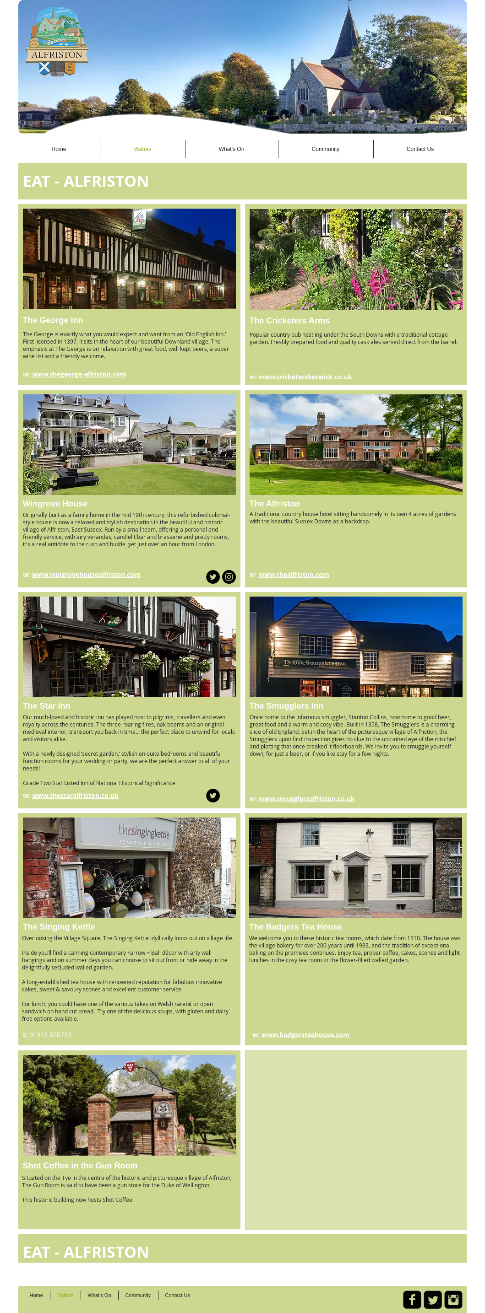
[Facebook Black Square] (412, 1300)
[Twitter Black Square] (433, 1300)
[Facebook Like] (365, 119)
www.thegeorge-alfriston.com (79, 374)
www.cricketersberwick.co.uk (305, 376)
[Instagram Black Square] (453, 1300)
